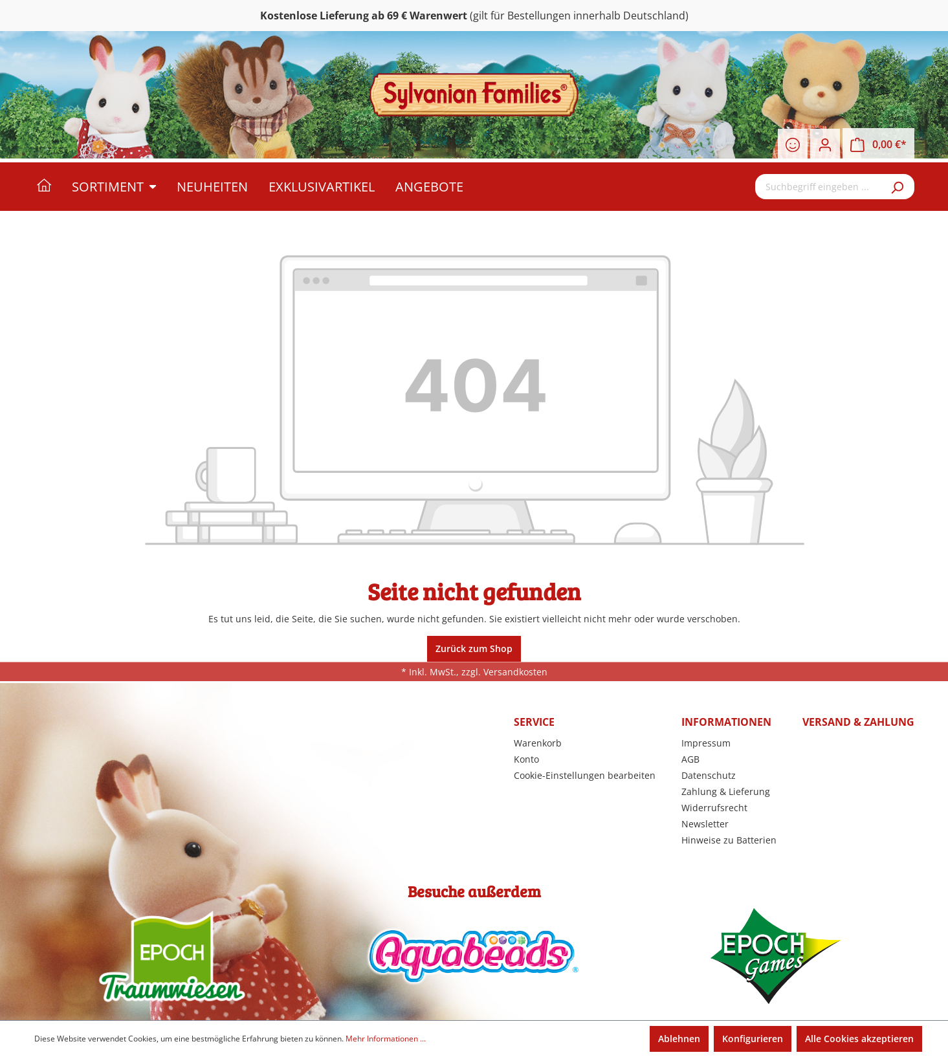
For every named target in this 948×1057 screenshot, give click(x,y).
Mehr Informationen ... (386, 1038)
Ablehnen (679, 1038)
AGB (690, 759)
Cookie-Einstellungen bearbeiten (585, 775)
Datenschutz (708, 775)
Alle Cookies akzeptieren (859, 1038)
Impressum (706, 743)
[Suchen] (898, 186)
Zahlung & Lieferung (725, 791)
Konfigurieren (752, 1038)
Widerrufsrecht (714, 807)
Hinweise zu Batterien (729, 840)
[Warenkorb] (878, 144)
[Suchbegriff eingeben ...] (819, 186)
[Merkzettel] (793, 145)
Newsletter (705, 824)
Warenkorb (538, 743)
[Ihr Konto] (825, 145)
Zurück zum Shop (474, 648)
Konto (526, 759)
